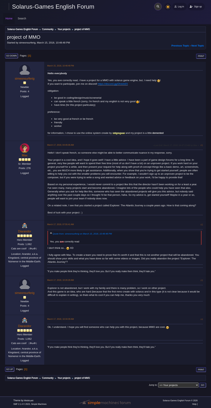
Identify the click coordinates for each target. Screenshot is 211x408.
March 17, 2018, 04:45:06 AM (60, 145)
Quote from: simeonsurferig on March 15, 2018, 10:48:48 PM (82, 233)
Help (194, 404)
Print (201, 56)
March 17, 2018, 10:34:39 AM (60, 319)
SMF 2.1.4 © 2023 (21, 404)
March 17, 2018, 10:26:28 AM (60, 280)
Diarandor (24, 231)
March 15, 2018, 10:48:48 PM (60, 66)
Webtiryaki (28, 400)
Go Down (11, 56)
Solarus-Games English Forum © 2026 (180, 400)
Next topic (197, 45)
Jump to (153, 385)
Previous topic (180, 45)
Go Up (9, 369)
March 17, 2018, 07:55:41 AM (60, 224)
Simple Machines (38, 404)
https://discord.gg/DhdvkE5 (113, 83)
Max (24, 155)
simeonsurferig (25, 78)
